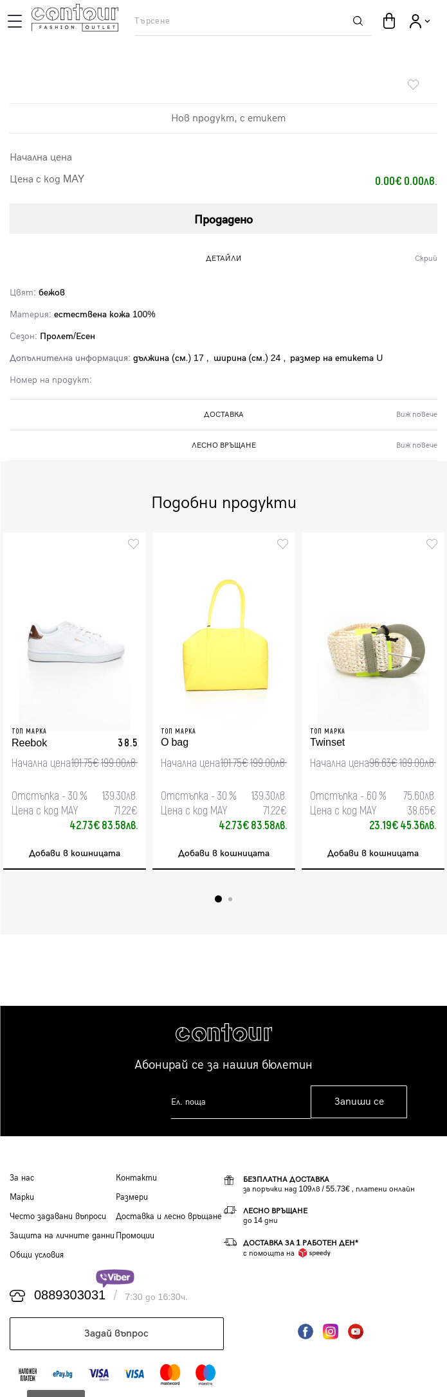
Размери (132, 1197)
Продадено (223, 220)
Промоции (135, 1236)
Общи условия (37, 1255)
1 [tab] (218, 898)
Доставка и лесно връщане (169, 1216)
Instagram (330, 1331)
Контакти (136, 1178)
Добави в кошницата (74, 853)
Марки (22, 1197)
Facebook (305, 1331)
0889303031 (69, 1295)
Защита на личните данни (62, 1236)
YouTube (355, 1331)
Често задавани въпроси (58, 1216)
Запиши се (359, 1102)
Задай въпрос (116, 1334)
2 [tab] (230, 899)
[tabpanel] (74, 701)
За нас (22, 1178)
